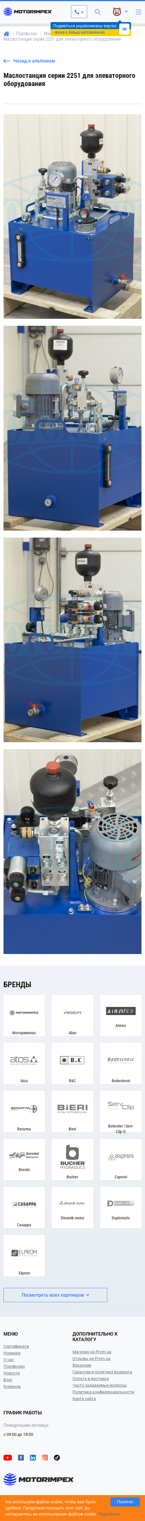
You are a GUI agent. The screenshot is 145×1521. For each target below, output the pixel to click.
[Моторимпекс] (24, 1015)
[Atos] (24, 1063)
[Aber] (72, 1015)
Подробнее (109, 1514)
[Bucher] (72, 1159)
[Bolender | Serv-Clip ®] (120, 1111)
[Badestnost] (120, 1063)
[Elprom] (24, 1255)
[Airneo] (120, 1015)
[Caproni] (120, 1159)
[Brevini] (24, 1159)
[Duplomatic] (120, 1207)
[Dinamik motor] (72, 1207)
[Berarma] (24, 1111)
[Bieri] (72, 1111)
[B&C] (72, 1063)
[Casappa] (24, 1207)
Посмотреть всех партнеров (55, 1295)
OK (124, 29)
